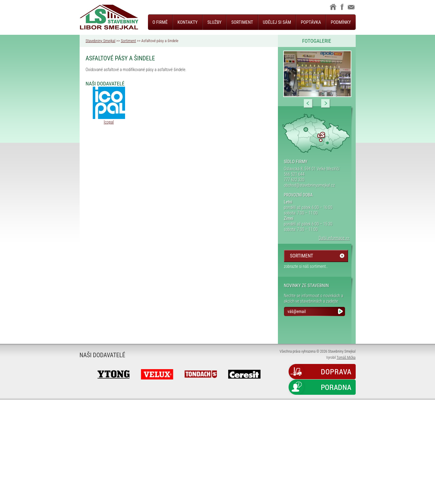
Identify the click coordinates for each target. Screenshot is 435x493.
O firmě (160, 22)
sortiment (301, 256)
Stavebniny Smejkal (101, 40)
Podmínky (341, 22)
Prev (308, 104)
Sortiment (242, 22)
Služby (214, 22)
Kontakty (188, 22)
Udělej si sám (277, 22)
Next (326, 104)
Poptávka (311, 22)
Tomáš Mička (345, 357)
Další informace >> (334, 238)
